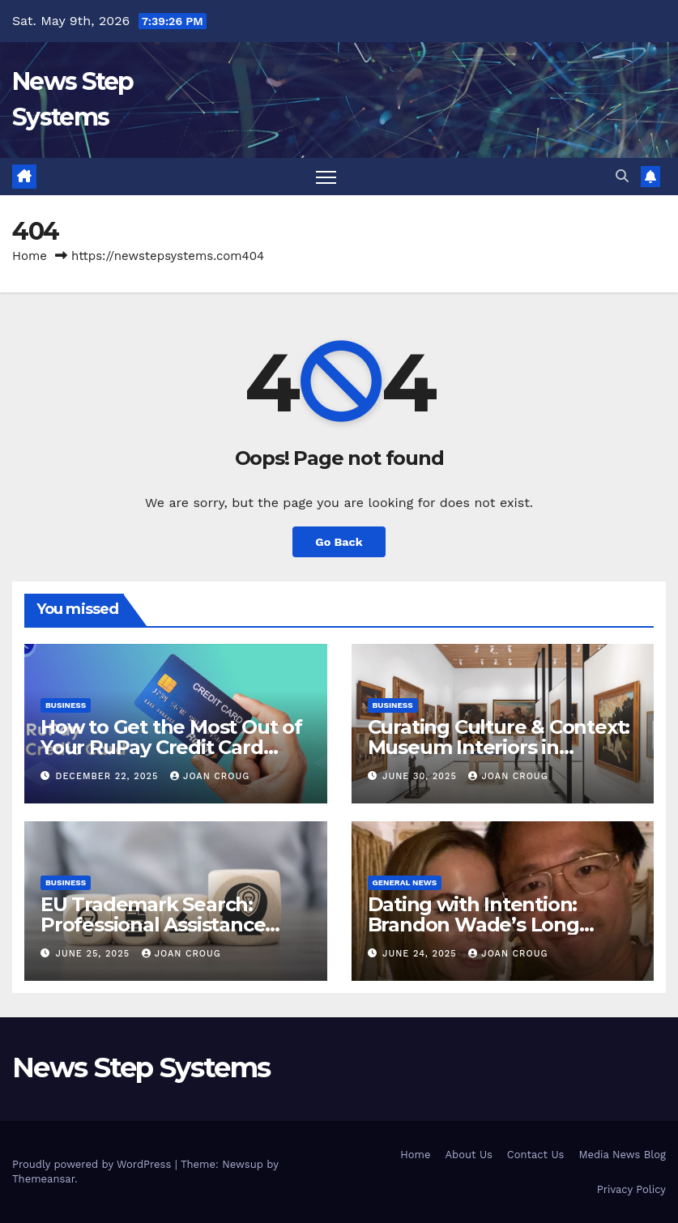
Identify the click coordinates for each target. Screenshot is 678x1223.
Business (65, 705)
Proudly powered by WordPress (93, 1164)
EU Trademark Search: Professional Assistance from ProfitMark (153, 925)
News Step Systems (141, 1067)
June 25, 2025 (95, 953)
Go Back (338, 541)
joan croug (209, 776)
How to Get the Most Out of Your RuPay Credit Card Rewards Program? (171, 747)
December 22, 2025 (109, 776)
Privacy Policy (631, 1189)
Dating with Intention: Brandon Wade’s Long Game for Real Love (473, 925)
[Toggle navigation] (326, 177)
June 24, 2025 (421, 953)
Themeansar (43, 1179)
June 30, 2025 (421, 776)
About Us (468, 1154)
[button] (622, 176)
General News (405, 882)
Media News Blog (622, 1154)
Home (29, 256)
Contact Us (536, 1154)
